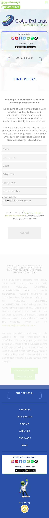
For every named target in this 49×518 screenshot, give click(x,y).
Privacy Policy (24, 503)
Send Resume (9, 198)
